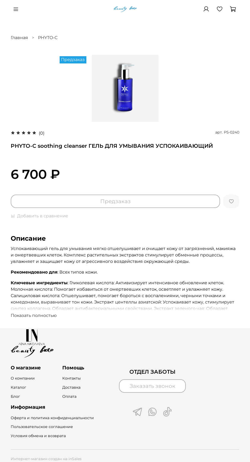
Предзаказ (115, 201)
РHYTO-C (47, 37)
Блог (15, 396)
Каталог (18, 387)
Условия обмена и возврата (38, 435)
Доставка (71, 387)
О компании (23, 378)
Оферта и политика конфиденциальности (52, 417)
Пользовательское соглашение (42, 426)
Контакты (71, 378)
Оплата (69, 396)
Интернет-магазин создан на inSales (46, 458)
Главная (19, 37)
